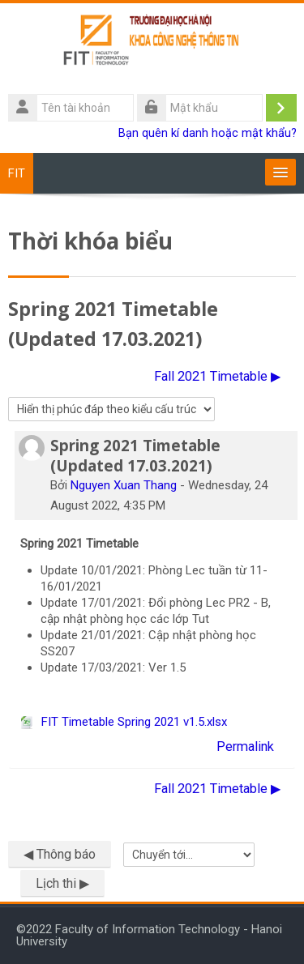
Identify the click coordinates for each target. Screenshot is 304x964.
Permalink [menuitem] (245, 746)
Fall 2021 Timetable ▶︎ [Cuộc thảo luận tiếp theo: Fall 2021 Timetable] (217, 376)
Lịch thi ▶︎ (62, 883)
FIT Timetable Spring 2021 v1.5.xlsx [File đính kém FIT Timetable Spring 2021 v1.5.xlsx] (123, 721)
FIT (16, 173)
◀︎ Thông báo (60, 854)
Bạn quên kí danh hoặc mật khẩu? (207, 133)
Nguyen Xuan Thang (124, 485)
